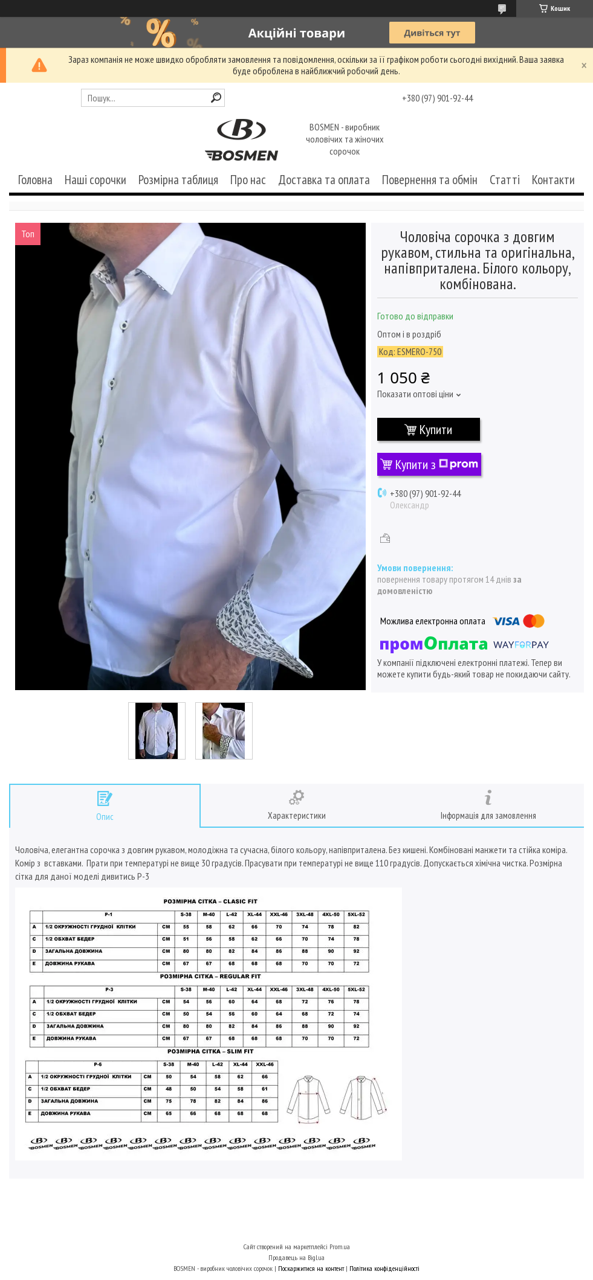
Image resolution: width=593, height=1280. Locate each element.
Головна (35, 179)
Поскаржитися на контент (311, 1268)
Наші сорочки (95, 179)
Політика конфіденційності (384, 1268)
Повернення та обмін (430, 179)
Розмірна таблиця (178, 179)
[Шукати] (216, 97)
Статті (505, 179)
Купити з (436, 464)
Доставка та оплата (324, 179)
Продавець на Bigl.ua (296, 1257)
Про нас (248, 179)
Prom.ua (339, 1246)
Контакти (553, 179)
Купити (436, 429)
